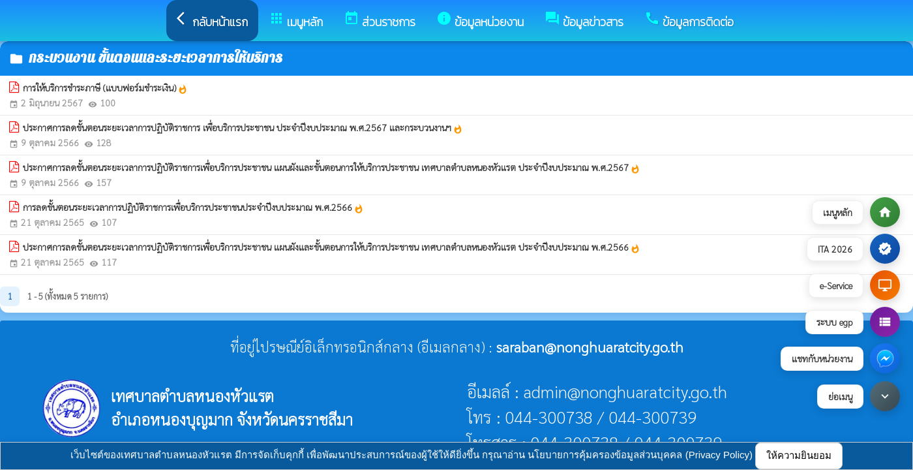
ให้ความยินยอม (798, 455)
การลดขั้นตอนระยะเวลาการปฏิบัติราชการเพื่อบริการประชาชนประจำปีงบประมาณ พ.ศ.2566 (193, 207)
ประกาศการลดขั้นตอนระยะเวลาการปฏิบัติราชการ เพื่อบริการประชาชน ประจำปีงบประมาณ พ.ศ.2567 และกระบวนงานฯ (243, 127)
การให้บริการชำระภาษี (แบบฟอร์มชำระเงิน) (105, 88)
